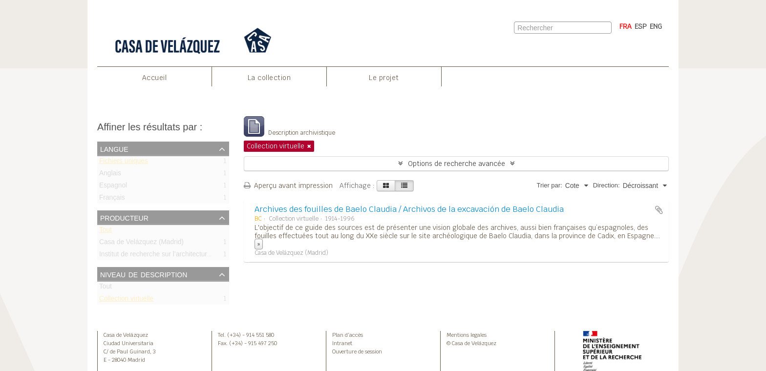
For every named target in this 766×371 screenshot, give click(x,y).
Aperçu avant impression (288, 185)
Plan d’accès (347, 334)
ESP (641, 26)
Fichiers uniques (123, 162)
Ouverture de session (357, 351)
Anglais (110, 175)
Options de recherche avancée (456, 163)
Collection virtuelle (126, 300)
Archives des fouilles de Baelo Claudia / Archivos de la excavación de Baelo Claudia (409, 209)
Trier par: (549, 185)
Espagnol (113, 187)
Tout (105, 231)
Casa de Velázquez (126, 334)
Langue (114, 148)
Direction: (606, 185)
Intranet (342, 343)
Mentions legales (467, 334)
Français (112, 199)
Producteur (124, 217)
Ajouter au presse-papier (659, 210)
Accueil (154, 77)
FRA (625, 26)
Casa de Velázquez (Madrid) (141, 243)
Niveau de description (143, 273)
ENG (656, 26)
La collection (269, 77)
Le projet (384, 77)
